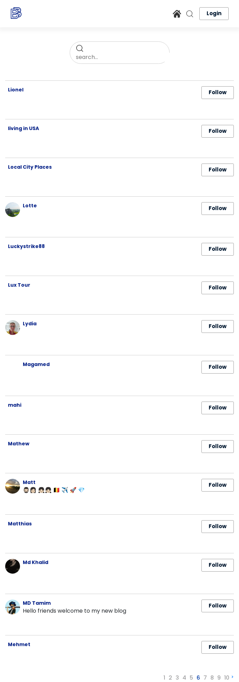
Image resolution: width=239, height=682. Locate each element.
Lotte (30, 205)
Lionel (15, 89)
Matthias (20, 523)
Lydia (30, 323)
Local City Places (30, 167)
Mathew (18, 443)
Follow (218, 92)
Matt (29, 482)
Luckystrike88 (26, 246)
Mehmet (19, 644)
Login (214, 13)
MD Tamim (37, 603)
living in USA (23, 128)
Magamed (36, 364)
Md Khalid (35, 562)
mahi (14, 405)
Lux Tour (19, 284)
